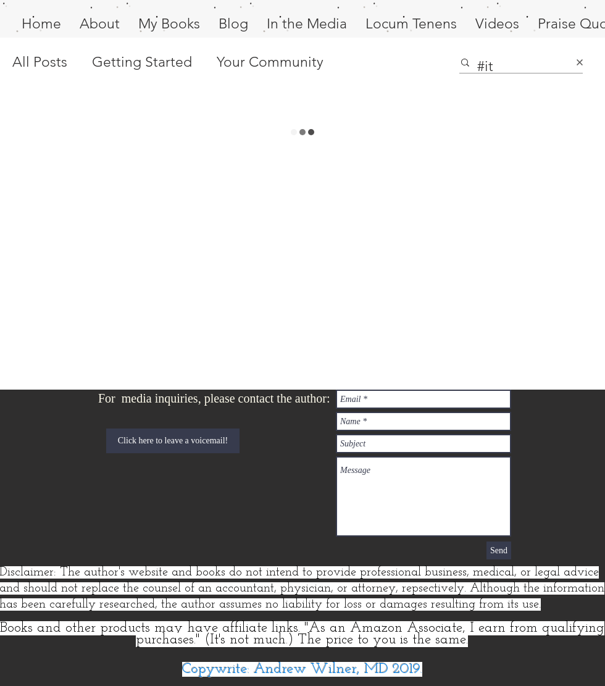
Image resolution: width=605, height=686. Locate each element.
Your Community (270, 62)
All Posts (39, 62)
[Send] (498, 550)
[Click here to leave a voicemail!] (173, 441)
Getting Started (142, 62)
